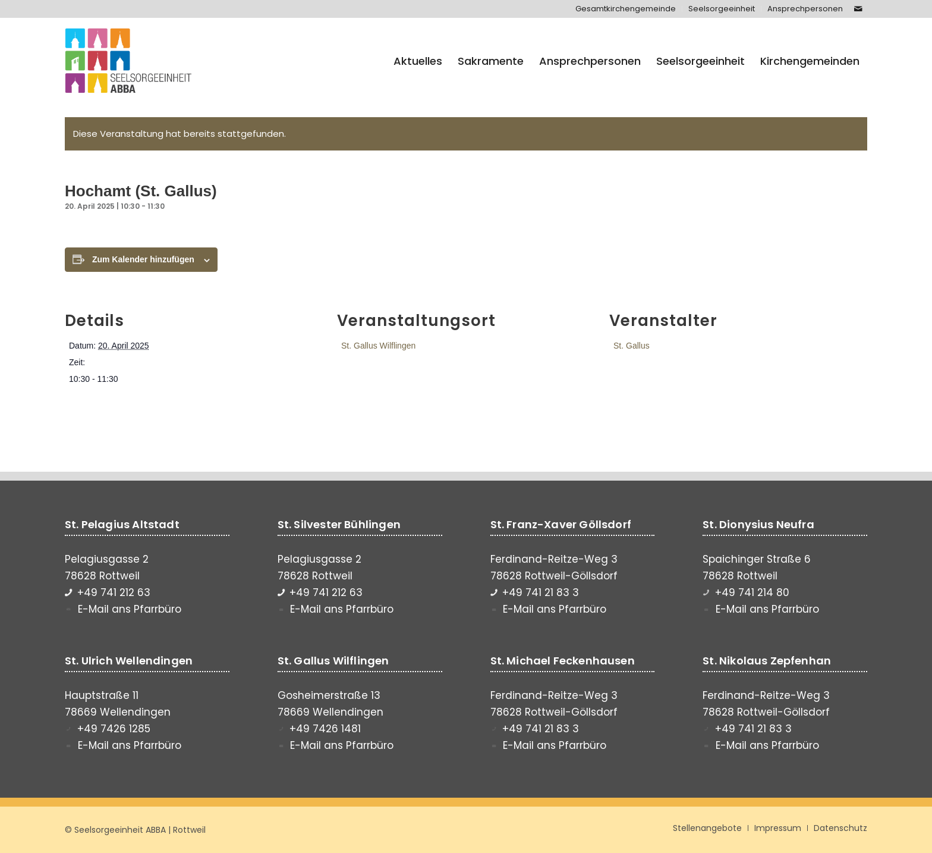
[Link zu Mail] (858, 9)
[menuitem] (625, 9)
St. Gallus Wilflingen (378, 345)
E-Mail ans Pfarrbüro (129, 609)
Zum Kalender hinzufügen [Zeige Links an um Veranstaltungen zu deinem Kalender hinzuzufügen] (143, 259)
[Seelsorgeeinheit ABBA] (128, 61)
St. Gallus (631, 345)
